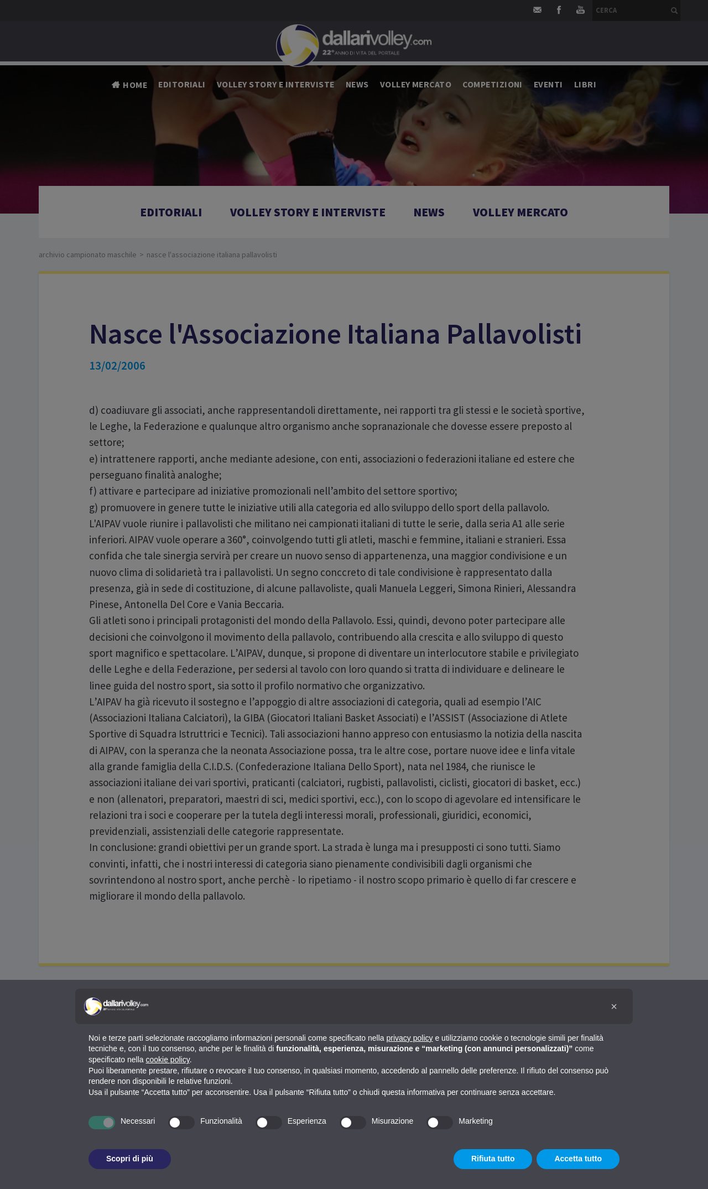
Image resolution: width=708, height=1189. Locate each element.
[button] (614, 1006)
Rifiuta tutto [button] (493, 1158)
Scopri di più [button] (129, 1158)
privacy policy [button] (410, 1038)
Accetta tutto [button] (578, 1158)
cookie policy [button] (168, 1059)
